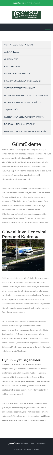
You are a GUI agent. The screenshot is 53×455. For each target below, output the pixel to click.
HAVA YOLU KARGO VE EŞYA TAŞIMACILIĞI (25, 131)
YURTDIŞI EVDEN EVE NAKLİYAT (19, 88)
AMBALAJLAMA (11, 52)
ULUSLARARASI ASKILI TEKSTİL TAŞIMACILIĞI (26, 95)
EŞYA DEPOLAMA (12, 66)
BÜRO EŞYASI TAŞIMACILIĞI (18, 73)
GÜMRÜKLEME (11, 59)
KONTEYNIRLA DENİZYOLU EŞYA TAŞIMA (24, 117)
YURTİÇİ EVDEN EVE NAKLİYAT (18, 45)
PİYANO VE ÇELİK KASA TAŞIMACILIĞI (22, 81)
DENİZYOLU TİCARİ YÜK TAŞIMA (19, 124)
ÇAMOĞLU (12, 443)
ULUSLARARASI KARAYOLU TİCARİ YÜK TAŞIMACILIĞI (22, 106)
